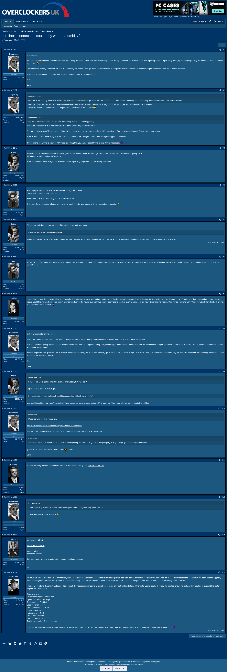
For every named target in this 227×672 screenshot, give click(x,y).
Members (36, 21)
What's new (21, 21)
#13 (223, 535)
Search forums (20, 26)
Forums (8, 21)
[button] (28, 21)
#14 (223, 572)
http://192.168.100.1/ (35, 546)
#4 (224, 185)
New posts (7, 26)
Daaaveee (8, 40)
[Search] (218, 21)
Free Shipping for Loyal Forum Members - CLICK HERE (176, 17)
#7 (224, 294)
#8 (224, 328)
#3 (224, 148)
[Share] (220, 50)
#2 (224, 90)
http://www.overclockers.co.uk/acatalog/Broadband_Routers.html (54, 426)
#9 (224, 371)
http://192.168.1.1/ (96, 465)
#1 (224, 50)
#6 (224, 257)
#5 (224, 220)
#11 (223, 460)
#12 (223, 497)
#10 (223, 409)
